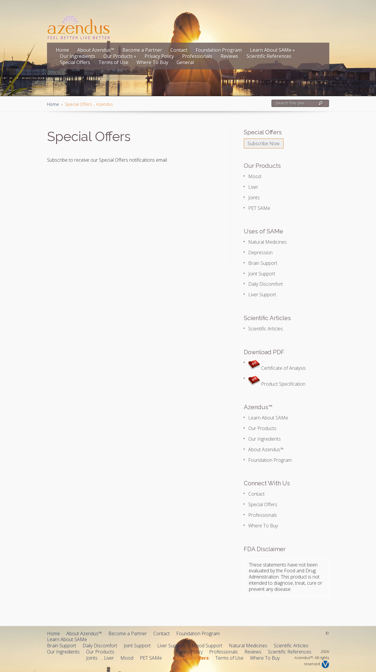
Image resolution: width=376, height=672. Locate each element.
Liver (253, 187)
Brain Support (262, 263)
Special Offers (75, 62)
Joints (254, 197)
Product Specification (277, 384)
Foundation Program (219, 50)
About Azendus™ (95, 50)
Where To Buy (152, 62)
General (185, 62)
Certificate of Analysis (277, 368)
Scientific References (268, 56)
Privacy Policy (159, 56)
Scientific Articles (265, 328)
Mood (254, 176)
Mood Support (207, 645)
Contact (178, 50)
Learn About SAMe (272, 50)
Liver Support (262, 294)
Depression (260, 252)
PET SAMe (259, 208)
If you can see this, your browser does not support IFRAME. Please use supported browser (122, 213)
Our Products (119, 56)
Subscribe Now (264, 143)
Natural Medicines (267, 242)
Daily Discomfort (265, 284)
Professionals (197, 56)
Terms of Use (113, 62)
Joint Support (261, 273)
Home (62, 50)
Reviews (229, 56)
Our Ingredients (77, 56)
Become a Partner (142, 50)
